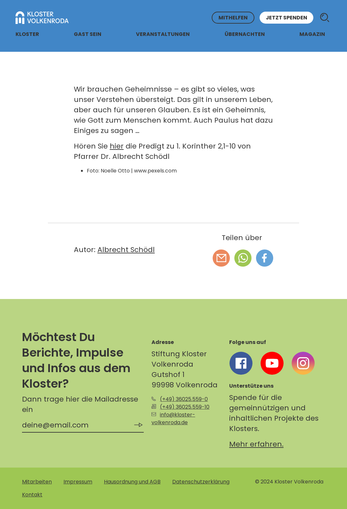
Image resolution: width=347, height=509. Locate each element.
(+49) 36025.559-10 (184, 407)
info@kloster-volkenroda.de (173, 418)
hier (117, 146)
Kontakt (32, 494)
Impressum (77, 481)
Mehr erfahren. (256, 444)
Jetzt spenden (286, 17)
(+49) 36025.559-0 (184, 399)
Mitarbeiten (37, 481)
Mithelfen (233, 17)
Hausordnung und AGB (132, 481)
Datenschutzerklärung (200, 481)
